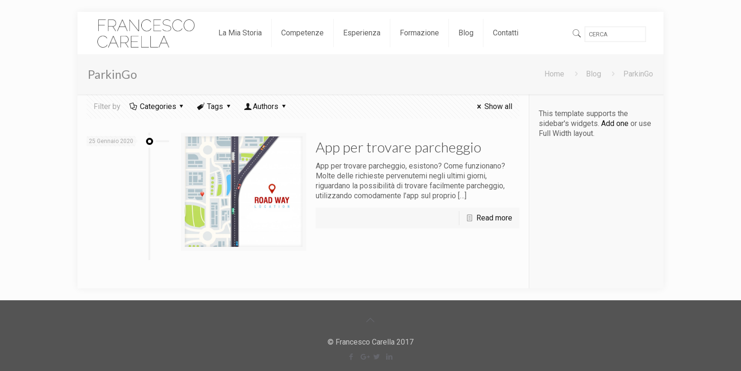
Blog (593, 73)
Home (554, 73)
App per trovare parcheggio (398, 146)
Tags (214, 106)
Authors (265, 106)
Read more (494, 217)
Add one (615, 123)
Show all (493, 106)
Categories (157, 106)
